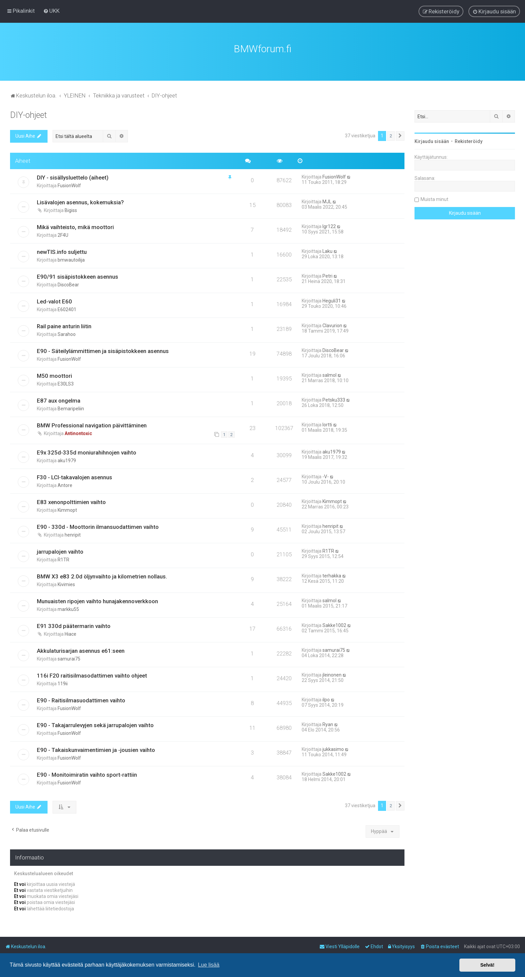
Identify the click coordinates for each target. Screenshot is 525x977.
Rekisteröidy (468, 141)
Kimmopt (67, 510)
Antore (65, 485)
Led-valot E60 (54, 301)
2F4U (63, 235)
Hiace (70, 634)
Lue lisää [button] (208, 965)
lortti (327, 424)
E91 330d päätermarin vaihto (73, 626)
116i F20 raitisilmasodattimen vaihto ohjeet (92, 675)
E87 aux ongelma (58, 400)
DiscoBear (68, 284)
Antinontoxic (78, 433)
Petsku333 (333, 400)
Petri (327, 276)
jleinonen (332, 675)
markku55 (68, 609)
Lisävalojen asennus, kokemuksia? (80, 202)
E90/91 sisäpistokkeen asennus (77, 276)
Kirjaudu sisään (432, 141)
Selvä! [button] (487, 965)
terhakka (331, 575)
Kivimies (66, 584)
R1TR (63, 559)
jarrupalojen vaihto (60, 551)
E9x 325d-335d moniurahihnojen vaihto (86, 452)
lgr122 (329, 226)
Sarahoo (67, 334)
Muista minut (434, 199)
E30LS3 (66, 384)
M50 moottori (54, 375)
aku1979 (67, 460)
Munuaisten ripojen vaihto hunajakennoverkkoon (97, 601)
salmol (329, 375)
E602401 (67, 309)
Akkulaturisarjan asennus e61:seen (81, 650)
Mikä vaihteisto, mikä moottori (75, 227)
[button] (400, 136)
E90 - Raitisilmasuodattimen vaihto (81, 700)
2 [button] (391, 135)
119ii (63, 683)
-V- (325, 476)
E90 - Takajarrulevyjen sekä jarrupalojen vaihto (95, 725)
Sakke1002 (334, 625)
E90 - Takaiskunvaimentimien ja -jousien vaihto (96, 750)
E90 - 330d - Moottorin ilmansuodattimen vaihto (98, 527)
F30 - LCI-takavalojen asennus (74, 477)
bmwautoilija (71, 260)
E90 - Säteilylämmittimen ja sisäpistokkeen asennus (103, 351)
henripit (73, 535)
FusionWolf (69, 185)
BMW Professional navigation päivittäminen (92, 425)
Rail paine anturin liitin (64, 326)
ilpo (326, 699)
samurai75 (69, 658)
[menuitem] (51, 11)
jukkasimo (333, 749)
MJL (326, 201)
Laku (327, 251)
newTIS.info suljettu (62, 252)
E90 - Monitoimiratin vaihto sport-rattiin (87, 774)
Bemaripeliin (71, 408)
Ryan (327, 724)
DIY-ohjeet (28, 115)
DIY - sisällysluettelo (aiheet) (72, 177)
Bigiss (71, 210)
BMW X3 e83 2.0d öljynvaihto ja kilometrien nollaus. (102, 576)
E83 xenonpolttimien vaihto (71, 502)
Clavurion (332, 325)
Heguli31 (331, 300)
